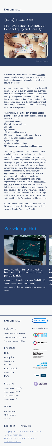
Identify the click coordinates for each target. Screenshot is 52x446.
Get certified (9, 372)
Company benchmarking (14, 341)
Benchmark (9, 361)
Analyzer (7, 365)
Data (6, 353)
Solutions (10, 328)
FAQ (6, 376)
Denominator (13, 388)
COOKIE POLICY (12, 441)
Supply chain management (15, 337)
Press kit (7, 419)
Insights (9, 383)
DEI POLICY (10, 438)
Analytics (9, 357)
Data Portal (10, 368)
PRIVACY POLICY (27, 438)
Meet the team (10, 415)
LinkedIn (9, 425)
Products (9, 347)
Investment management (14, 334)
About (8, 406)
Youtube (25, 425)
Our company (10, 411)
